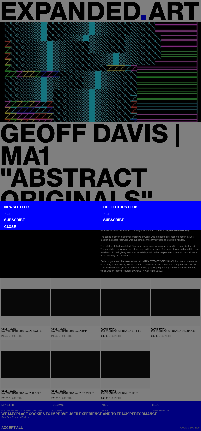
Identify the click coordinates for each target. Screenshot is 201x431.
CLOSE (10, 227)
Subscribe (14, 220)
